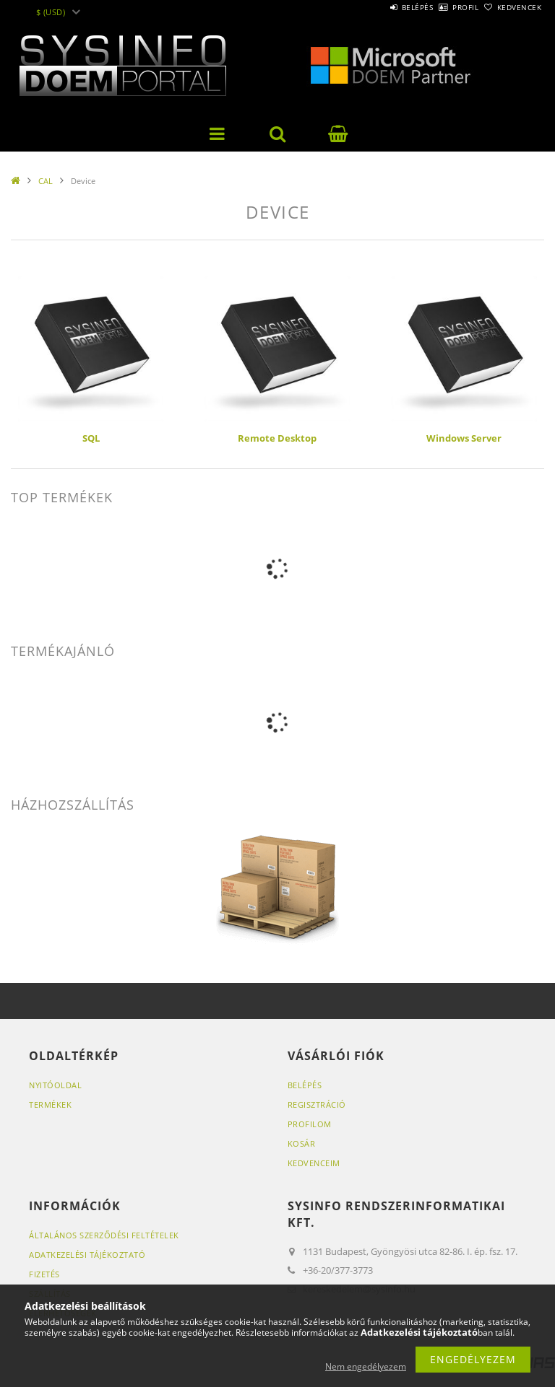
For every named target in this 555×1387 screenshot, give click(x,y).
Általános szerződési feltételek (104, 1235)
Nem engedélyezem (365, 1366)
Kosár (302, 1143)
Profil (442, 7)
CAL (45, 180)
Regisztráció (317, 1104)
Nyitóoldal (55, 1085)
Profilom (310, 1124)
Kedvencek (511, 7)
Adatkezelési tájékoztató (87, 1254)
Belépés (377, 7)
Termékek (50, 1104)
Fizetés (44, 1274)
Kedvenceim (314, 1163)
